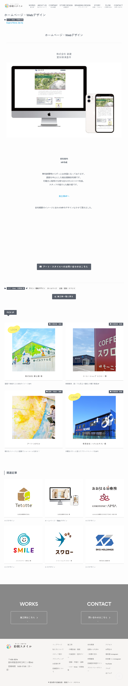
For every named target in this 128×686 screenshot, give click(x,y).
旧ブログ (109, 673)
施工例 (70, 645)
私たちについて (58, 649)
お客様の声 (56, 664)
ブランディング (58, 659)
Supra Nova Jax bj (14, 23)
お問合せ (109, 649)
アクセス (109, 645)
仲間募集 (91, 659)
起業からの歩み (93, 649)
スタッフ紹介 (57, 654)
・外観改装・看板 (74, 649)
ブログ (108, 668)
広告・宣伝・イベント (67, 288)
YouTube (109, 664)
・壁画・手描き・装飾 (75, 662)
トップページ (57, 645)
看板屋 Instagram (112, 654)
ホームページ (52, 288)
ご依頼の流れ (92, 654)
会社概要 (91, 645)
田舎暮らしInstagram (113, 659)
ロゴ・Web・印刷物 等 (15, 20)
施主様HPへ (64, 196)
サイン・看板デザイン (37, 288)
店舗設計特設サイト (95, 663)
